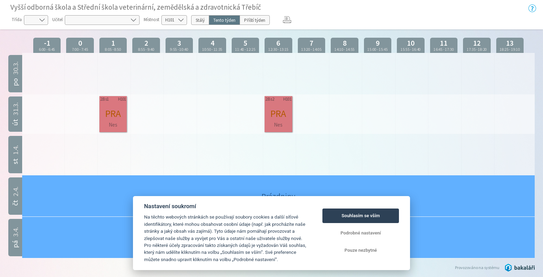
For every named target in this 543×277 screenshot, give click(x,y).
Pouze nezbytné (361, 250)
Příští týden (254, 20)
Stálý (200, 20)
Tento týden (224, 20)
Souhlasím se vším (360, 215)
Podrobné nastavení (360, 233)
